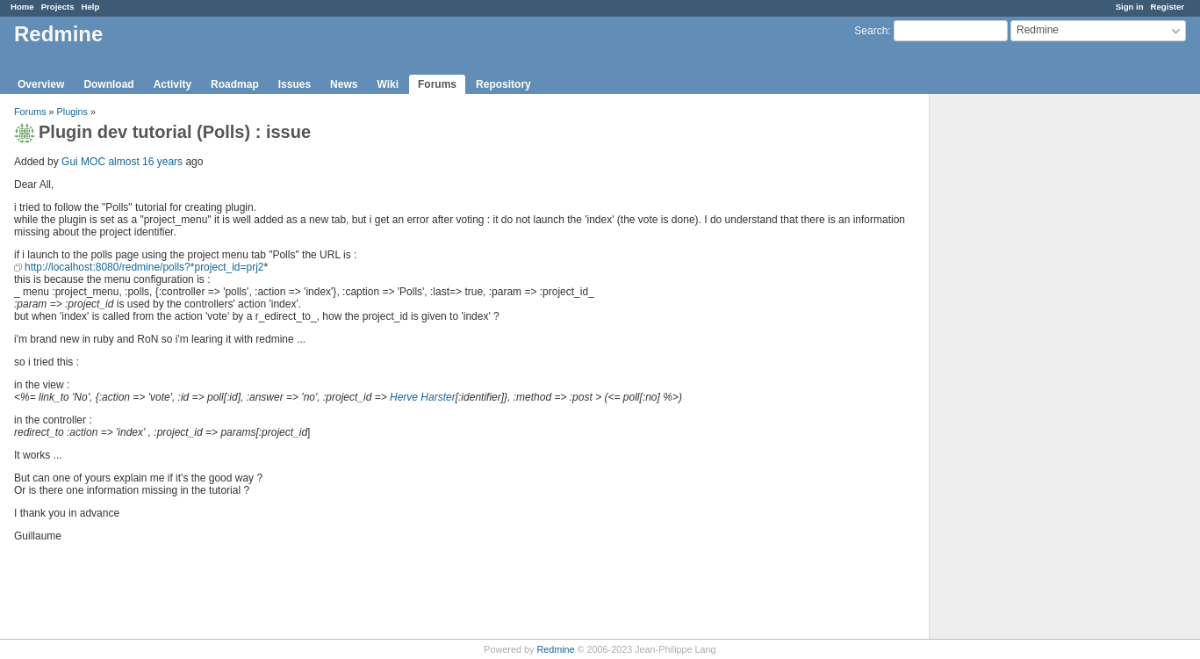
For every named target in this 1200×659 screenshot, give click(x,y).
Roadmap (235, 84)
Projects (58, 6)
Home (22, 6)
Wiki (388, 84)
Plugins (72, 111)
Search (870, 31)
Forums (437, 84)
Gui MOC (83, 162)
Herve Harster (423, 397)
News (343, 84)
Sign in (1130, 6)
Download (108, 84)
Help (91, 6)
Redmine (555, 649)
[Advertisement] (1017, 370)
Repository (503, 84)
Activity (172, 84)
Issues (294, 84)
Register (1167, 6)
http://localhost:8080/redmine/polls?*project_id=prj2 (144, 267)
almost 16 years (145, 162)
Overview (41, 84)
